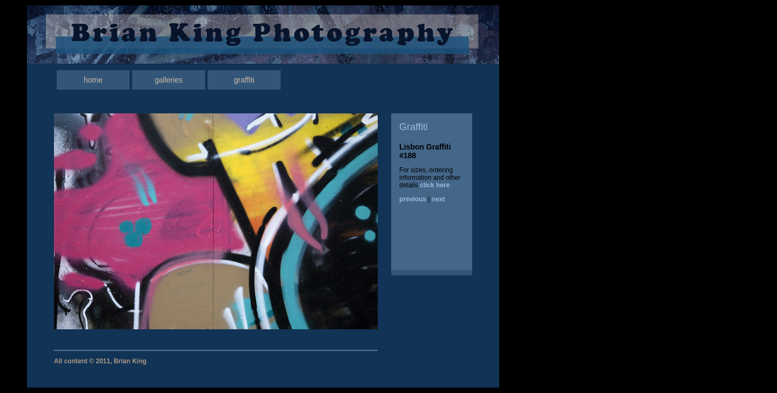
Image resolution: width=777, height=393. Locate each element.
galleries (168, 80)
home (93, 80)
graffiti (244, 80)
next (438, 199)
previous (412, 199)
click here (434, 185)
